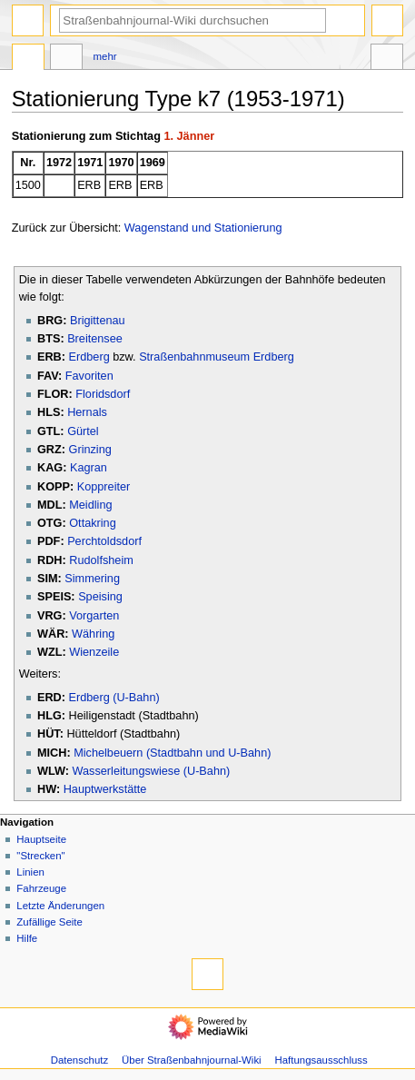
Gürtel (83, 431)
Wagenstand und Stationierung (203, 228)
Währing (93, 634)
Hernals (87, 412)
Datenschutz (80, 1060)
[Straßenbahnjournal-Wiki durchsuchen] (192, 20)
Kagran (88, 467)
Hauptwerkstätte (105, 789)
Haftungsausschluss (321, 1060)
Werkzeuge (386, 59)
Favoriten (89, 376)
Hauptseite (41, 839)
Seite (28, 59)
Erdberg (89, 357)
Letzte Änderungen (60, 905)
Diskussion (66, 59)
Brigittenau (97, 320)
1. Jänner (188, 136)
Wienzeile (94, 652)
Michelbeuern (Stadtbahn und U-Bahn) (172, 753)
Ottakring (92, 523)
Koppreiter (104, 487)
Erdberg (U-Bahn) (114, 697)
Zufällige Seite (49, 922)
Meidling (90, 505)
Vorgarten (94, 615)
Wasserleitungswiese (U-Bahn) (152, 771)
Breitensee (95, 338)
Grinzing (90, 449)
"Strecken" (40, 855)
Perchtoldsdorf (104, 541)
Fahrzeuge (41, 888)
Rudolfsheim (101, 560)
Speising (100, 596)
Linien (30, 872)
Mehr (105, 56)
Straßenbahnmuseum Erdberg (216, 357)
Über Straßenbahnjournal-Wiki (192, 1060)
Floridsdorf (102, 394)
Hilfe (26, 938)
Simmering (92, 578)
